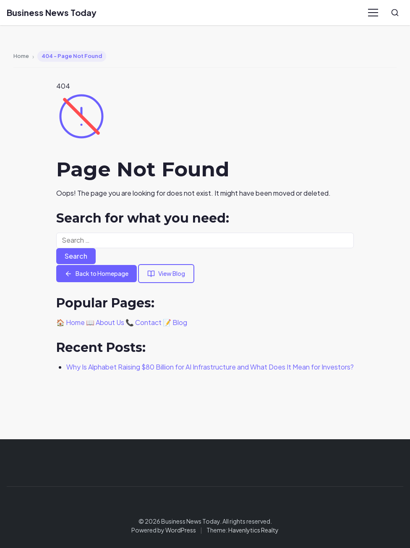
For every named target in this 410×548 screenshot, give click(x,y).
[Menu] (373, 12)
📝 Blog (175, 322)
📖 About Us (105, 322)
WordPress (180, 530)
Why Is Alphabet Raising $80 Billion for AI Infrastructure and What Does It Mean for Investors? (210, 366)
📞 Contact (143, 322)
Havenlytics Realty (253, 530)
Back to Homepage (96, 274)
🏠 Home (70, 322)
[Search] (394, 12)
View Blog (166, 274)
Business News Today (52, 12)
